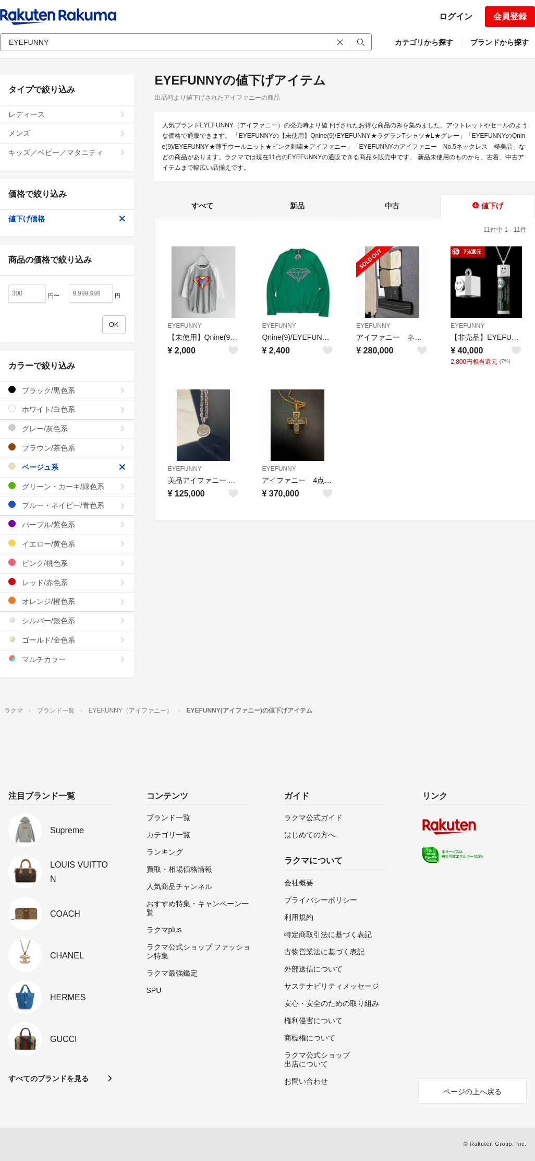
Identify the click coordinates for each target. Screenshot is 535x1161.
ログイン (455, 16)
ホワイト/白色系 (67, 409)
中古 (392, 206)
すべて (202, 206)
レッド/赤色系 (67, 582)
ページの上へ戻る (472, 1091)
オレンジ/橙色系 (67, 601)
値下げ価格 (67, 219)
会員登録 (510, 16)
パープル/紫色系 (67, 524)
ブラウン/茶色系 (67, 447)
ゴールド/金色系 (67, 639)
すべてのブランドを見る (48, 1078)
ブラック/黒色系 (67, 390)
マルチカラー (67, 659)
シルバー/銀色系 (67, 620)
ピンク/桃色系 (67, 563)
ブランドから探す (499, 42)
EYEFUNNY (185, 325)
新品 (297, 206)
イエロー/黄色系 (67, 543)
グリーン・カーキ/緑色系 (67, 486)
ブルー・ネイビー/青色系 (67, 505)
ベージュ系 (67, 467)
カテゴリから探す (424, 42)
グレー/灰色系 (67, 428)
